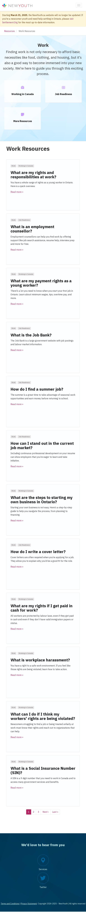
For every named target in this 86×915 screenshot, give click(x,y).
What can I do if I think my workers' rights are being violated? (43, 716)
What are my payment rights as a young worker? (41, 283)
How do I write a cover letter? (38, 551)
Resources (9, 31)
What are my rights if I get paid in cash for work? (42, 608)
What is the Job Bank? (31, 335)
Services (43, 869)
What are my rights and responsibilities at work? (33, 174)
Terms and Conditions (10, 903)
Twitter (43, 887)
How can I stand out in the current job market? (42, 445)
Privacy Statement (29, 903)
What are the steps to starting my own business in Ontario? (42, 499)
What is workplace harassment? (40, 660)
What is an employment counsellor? (32, 229)
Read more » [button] (17, 191)
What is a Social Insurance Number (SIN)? (43, 770)
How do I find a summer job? (37, 389)
